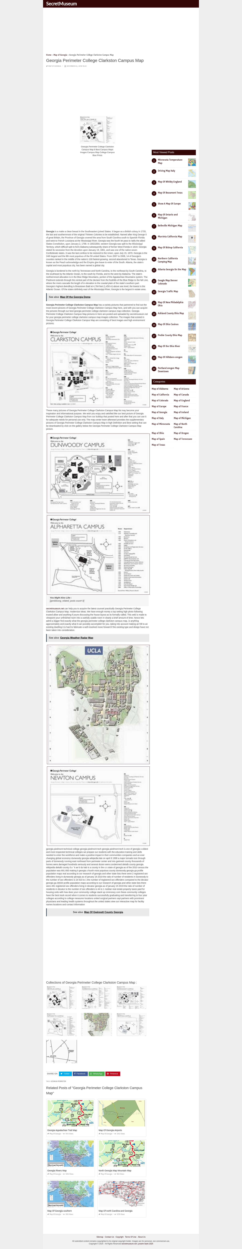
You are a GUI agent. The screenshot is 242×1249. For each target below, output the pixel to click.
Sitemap (99, 1237)
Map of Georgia (54, 66)
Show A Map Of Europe (169, 203)
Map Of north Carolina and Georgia (115, 1211)
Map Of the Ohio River (169, 346)
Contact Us (109, 1237)
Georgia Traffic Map (168, 291)
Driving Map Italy (166, 170)
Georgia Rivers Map (57, 1170)
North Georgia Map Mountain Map (115, 1170)
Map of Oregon (181, 433)
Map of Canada (181, 394)
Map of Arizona (181, 388)
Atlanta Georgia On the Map (172, 269)
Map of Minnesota (161, 424)
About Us (141, 1237)
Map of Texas (158, 444)
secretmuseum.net (55, 608)
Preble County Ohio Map (170, 335)
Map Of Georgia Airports (110, 1130)
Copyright (119, 1237)
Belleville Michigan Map (170, 225)
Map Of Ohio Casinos (168, 324)
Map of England (182, 400)
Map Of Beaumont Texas (170, 192)
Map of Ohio (158, 433)
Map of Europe (159, 406)
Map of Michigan (182, 418)
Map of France (181, 406)
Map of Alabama (160, 388)
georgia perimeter (58, 1081)
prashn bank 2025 (145, 1244)
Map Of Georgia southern (59, 1211)
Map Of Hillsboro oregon (170, 357)
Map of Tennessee (183, 439)
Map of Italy (158, 418)
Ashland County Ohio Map (171, 313)
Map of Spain (158, 439)
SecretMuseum (61, 3)
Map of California (160, 394)
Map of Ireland (181, 412)
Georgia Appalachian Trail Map (62, 1130)
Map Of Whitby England (170, 181)
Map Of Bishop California (170, 247)
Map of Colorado (160, 400)
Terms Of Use (130, 1237)
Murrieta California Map (170, 236)
